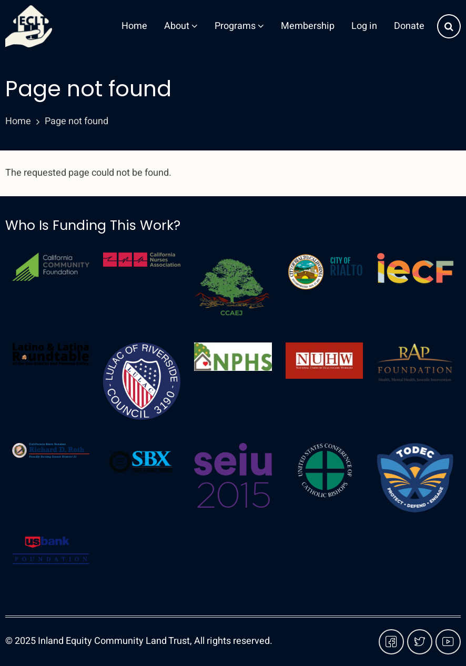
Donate (409, 26)
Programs (239, 26)
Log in (364, 26)
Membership (308, 26)
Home (134, 26)
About (181, 26)
